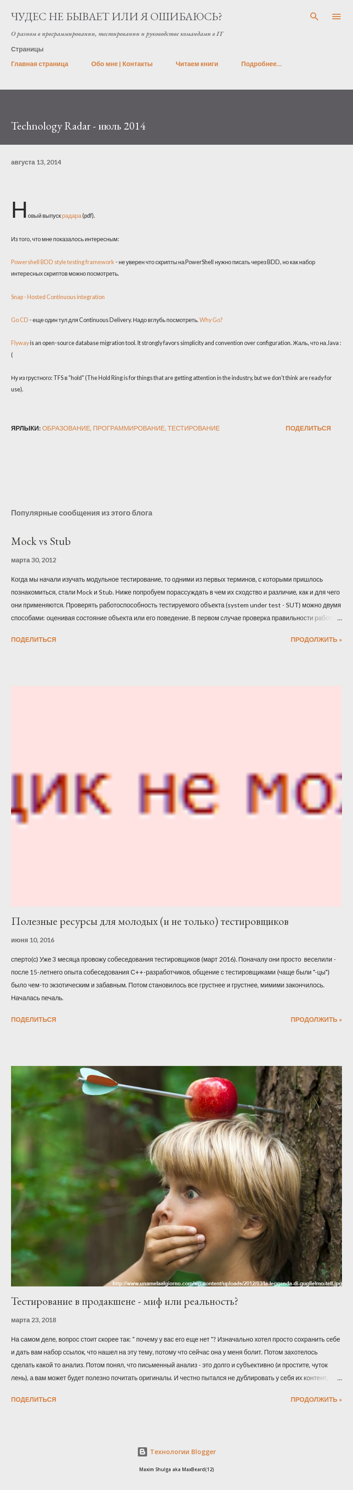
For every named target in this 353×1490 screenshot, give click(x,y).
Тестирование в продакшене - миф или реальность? (125, 1301)
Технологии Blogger (176, 1451)
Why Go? (210, 320)
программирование (129, 428)
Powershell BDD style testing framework (63, 262)
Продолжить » (316, 639)
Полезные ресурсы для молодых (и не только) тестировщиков (150, 921)
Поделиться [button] (308, 428)
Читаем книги (197, 64)
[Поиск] (314, 16)
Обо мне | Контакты (122, 64)
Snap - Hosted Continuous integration (58, 297)
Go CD (19, 320)
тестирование (194, 428)
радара (71, 215)
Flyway (20, 343)
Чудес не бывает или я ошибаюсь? (116, 16)
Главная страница (39, 64)
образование (66, 428)
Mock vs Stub (41, 541)
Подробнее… (261, 64)
